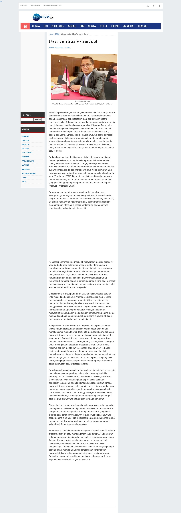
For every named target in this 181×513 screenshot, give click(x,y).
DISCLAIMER (35, 6)
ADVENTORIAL (128, 26)
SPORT (103, 26)
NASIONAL (72, 26)
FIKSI (46, 26)
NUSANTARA (143, 26)
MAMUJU (25, 144)
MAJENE (25, 149)
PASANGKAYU (28, 161)
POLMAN (25, 157)
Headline (25, 140)
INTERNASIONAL (57, 26)
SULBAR (36, 26)
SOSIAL (92, 26)
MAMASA (26, 169)
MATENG (25, 165)
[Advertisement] (33, 72)
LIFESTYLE (115, 26)
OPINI (82, 26)
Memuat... (25, 125)
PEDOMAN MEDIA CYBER (52, 6)
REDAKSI (23, 6)
